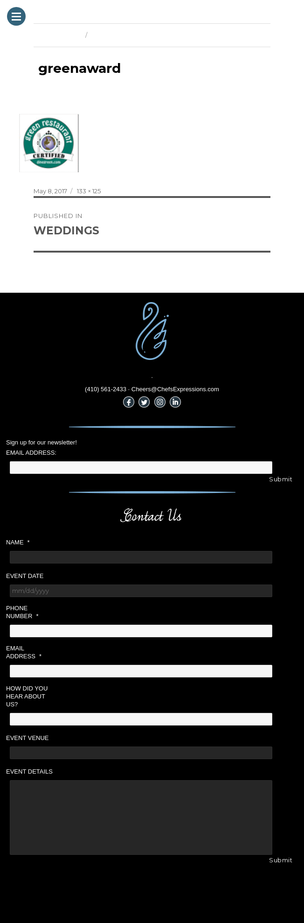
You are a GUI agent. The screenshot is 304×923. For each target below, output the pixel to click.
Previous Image (57, 35)
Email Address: (31, 452)
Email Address (23, 652)
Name (18, 542)
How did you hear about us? (27, 696)
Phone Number (22, 612)
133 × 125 (89, 191)
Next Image (108, 35)
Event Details (29, 771)
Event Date (24, 575)
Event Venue (27, 737)
